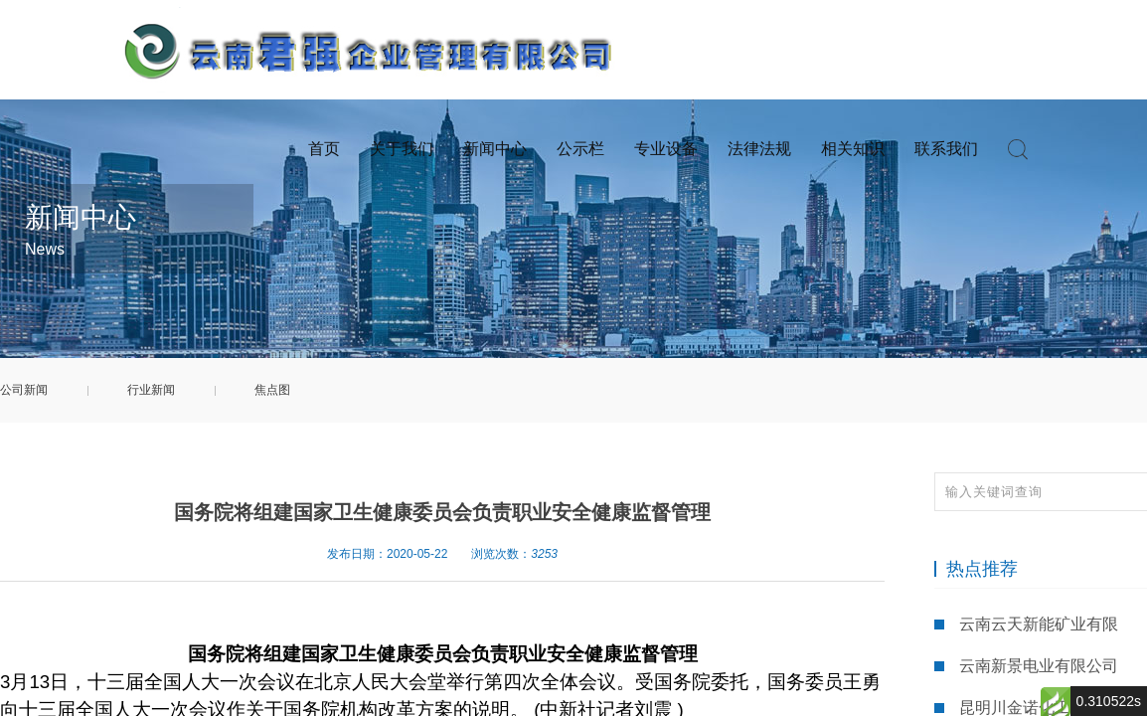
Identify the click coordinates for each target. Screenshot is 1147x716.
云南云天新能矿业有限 (1038, 624)
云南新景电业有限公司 (1038, 665)
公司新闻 (24, 390)
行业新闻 (151, 390)
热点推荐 (982, 569)
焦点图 (272, 390)
